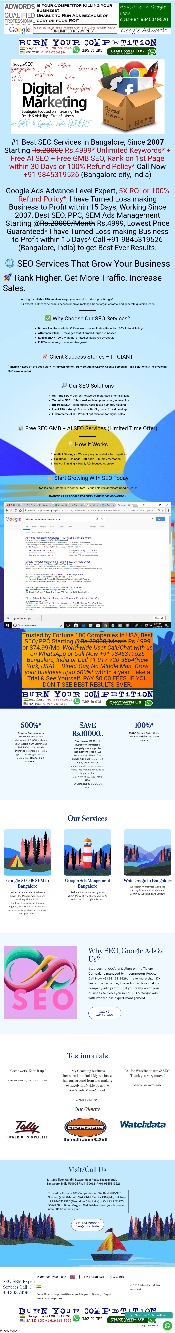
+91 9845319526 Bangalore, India (87, 1225)
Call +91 (104, 1013)
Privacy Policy (9, 1330)
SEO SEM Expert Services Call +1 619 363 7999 (19, 1287)
